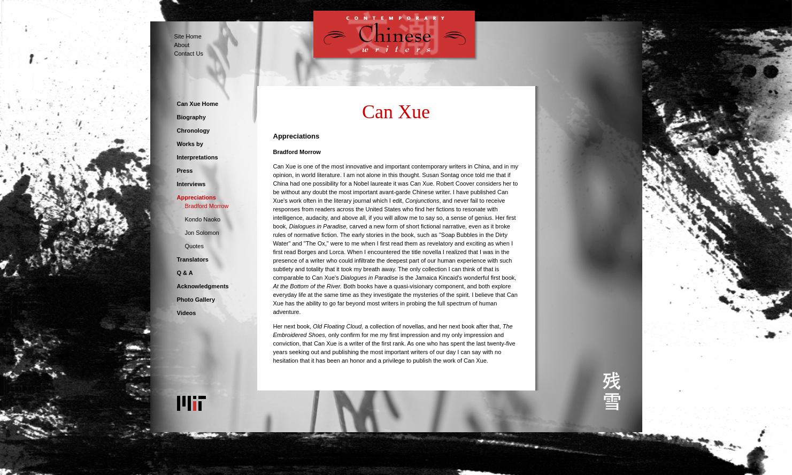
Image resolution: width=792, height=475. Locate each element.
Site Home (188, 36)
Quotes (194, 246)
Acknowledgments (203, 286)
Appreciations (196, 197)
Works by (190, 144)
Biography (191, 117)
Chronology (193, 130)
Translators (193, 259)
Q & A (185, 273)
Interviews (191, 184)
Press (185, 170)
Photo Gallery (196, 299)
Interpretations (197, 157)
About (182, 45)
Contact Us (188, 53)
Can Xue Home (198, 104)
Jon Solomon (202, 232)
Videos (186, 313)
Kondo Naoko (203, 219)
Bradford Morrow (207, 206)
